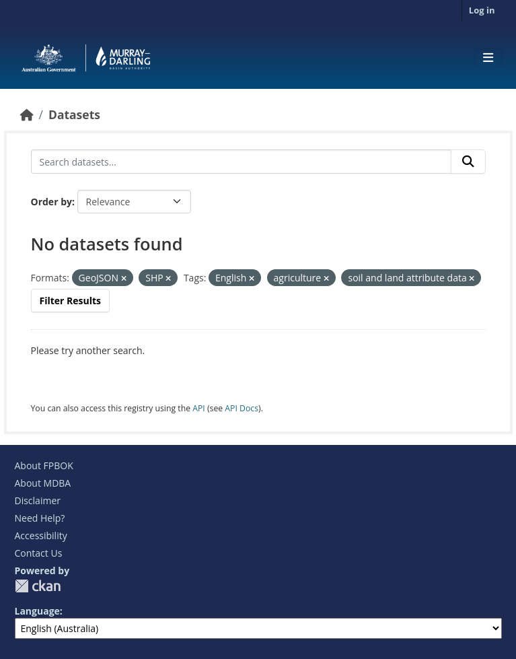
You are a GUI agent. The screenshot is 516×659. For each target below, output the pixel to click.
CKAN (38, 586)
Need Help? (40, 518)
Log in (482, 10)
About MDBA (43, 483)
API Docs (241, 408)
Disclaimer (38, 500)
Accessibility (41, 535)
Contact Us (39, 553)
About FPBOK (44, 465)
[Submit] (468, 161)
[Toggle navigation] (488, 57)
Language (37, 610)
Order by (51, 201)
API (198, 408)
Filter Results (71, 300)
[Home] (27, 114)
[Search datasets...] (241, 161)
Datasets (74, 114)
